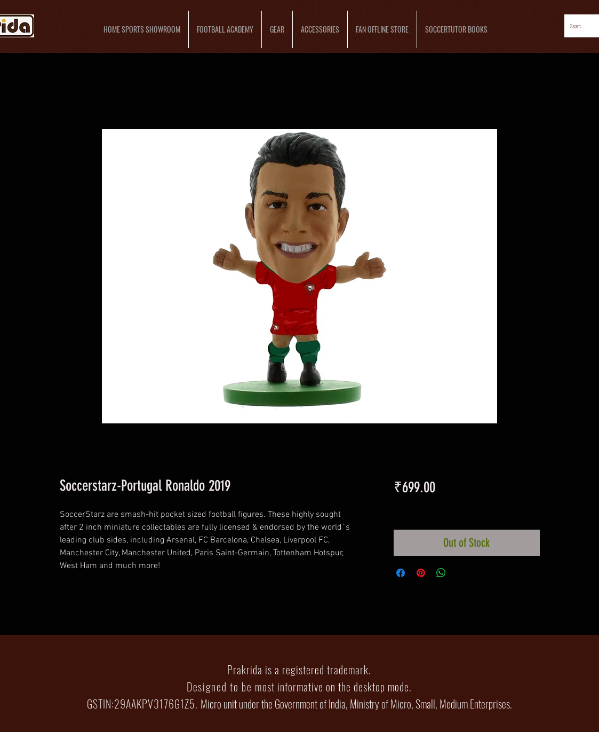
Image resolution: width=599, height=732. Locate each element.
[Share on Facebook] (400, 572)
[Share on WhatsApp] (441, 572)
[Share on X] (461, 572)
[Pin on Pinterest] (420, 572)
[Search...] (577, 26)
